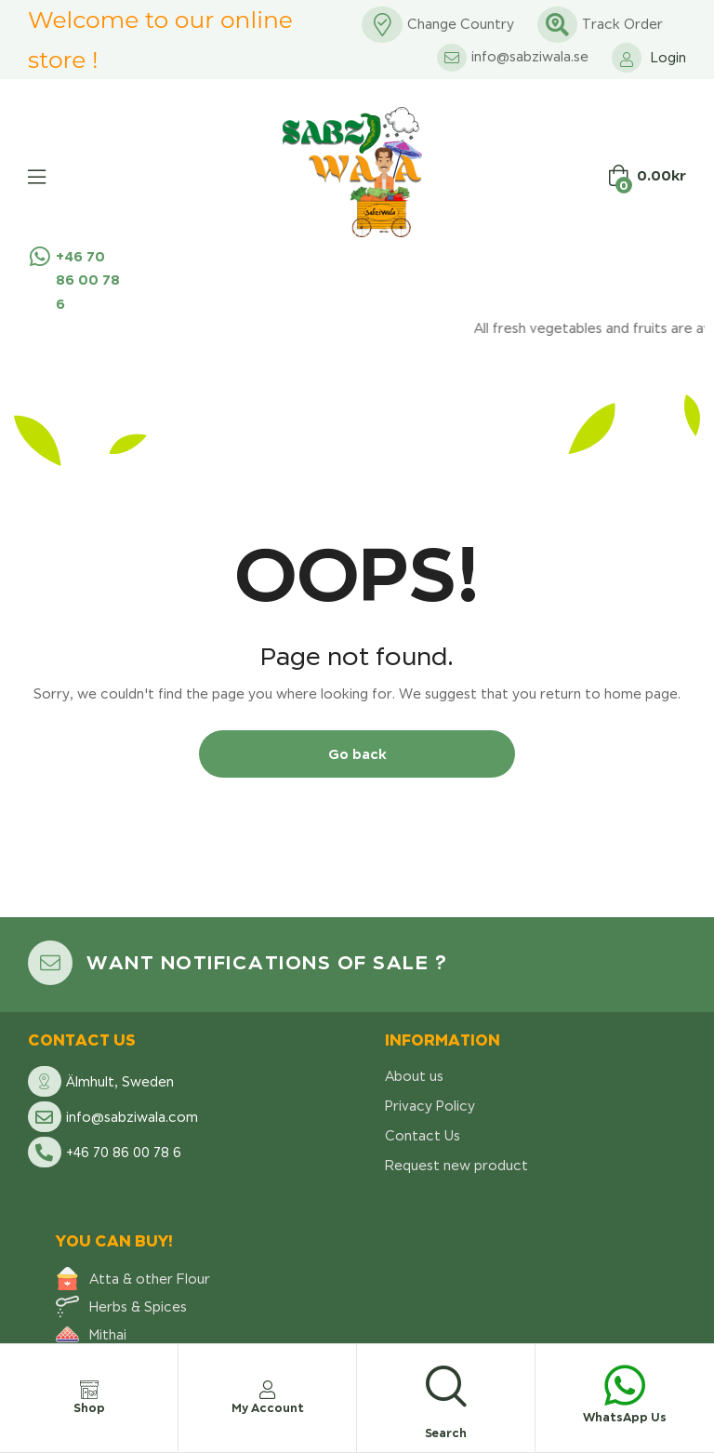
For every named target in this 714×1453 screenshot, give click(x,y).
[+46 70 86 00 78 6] (39, 256)
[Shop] (89, 1389)
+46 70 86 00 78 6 (88, 279)
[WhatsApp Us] (625, 1385)
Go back (357, 754)
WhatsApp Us (625, 1417)
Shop (89, 1408)
